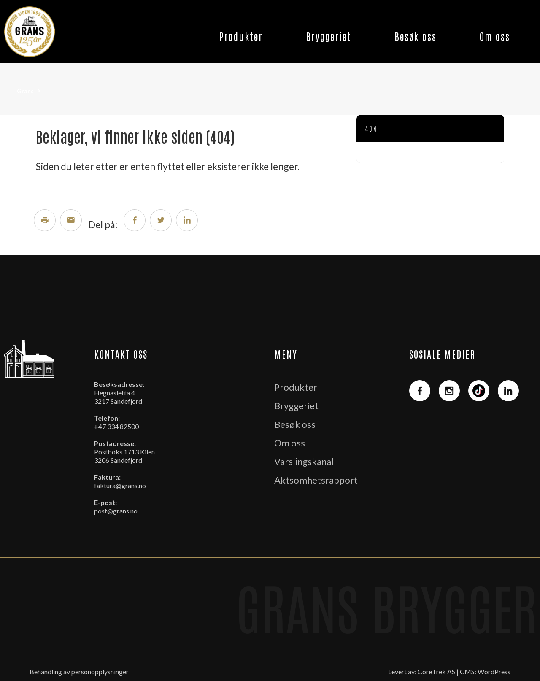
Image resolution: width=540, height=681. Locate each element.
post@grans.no (116, 511)
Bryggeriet (328, 36)
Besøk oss (415, 36)
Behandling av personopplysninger (79, 671)
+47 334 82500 (116, 426)
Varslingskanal (304, 461)
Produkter (241, 36)
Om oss (495, 36)
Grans (25, 91)
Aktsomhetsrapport (316, 480)
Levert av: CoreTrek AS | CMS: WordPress (449, 671)
